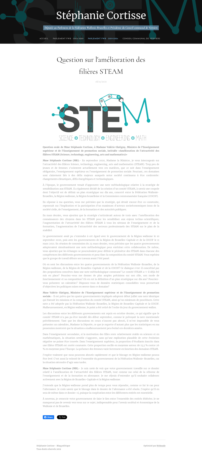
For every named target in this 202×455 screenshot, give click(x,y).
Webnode (161, 445)
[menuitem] (54, 38)
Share (48, 417)
